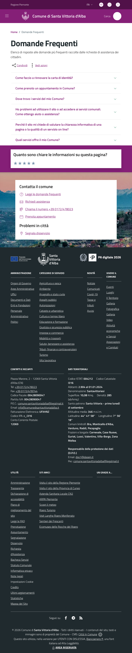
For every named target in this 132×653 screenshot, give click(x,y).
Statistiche (17, 598)
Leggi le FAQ (18, 521)
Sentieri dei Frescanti (51, 521)
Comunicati (93, 289)
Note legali (17, 576)
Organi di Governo (21, 283)
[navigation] (7, 16)
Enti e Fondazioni (20, 305)
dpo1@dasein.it (85, 457)
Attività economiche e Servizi (113, 330)
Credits (15, 587)
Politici (14, 322)
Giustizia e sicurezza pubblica (55, 327)
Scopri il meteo (47, 505)
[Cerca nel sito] (117, 16)
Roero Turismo (47, 510)
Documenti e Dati (20, 300)
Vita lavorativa (47, 360)
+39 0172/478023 (26, 387)
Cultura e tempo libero (52, 316)
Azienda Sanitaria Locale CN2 (56, 494)
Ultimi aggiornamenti (23, 593)
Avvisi (90, 311)
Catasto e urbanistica (51, 311)
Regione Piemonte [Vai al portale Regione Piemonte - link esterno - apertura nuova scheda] (20, 4)
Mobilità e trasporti (50, 338)
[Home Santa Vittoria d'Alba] (52, 16)
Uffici (13, 294)
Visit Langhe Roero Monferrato (56, 516)
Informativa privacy (22, 571)
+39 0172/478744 (26, 391)
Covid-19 (92, 294)
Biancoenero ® (94, 639)
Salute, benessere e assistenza (56, 344)
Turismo (43, 355)
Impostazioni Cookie (22, 582)
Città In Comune (88, 634)
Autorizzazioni (47, 305)
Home (14, 32)
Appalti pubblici (48, 300)
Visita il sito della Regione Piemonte (59, 483)
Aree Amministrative (22, 289)
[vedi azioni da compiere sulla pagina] (38, 65)
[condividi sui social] (19, 65)
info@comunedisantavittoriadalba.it (38, 407)
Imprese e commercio (51, 333)
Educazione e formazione (53, 322)
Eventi (110, 287)
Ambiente (45, 289)
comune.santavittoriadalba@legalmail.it (40, 403)
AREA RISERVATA (63, 647)
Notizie (91, 283)
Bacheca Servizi (20, 560)
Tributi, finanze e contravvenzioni (58, 349)
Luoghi (110, 292)
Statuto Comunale (21, 565)
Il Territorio (112, 298)
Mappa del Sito (19, 604)
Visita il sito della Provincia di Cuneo (59, 488)
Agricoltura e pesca (50, 283)
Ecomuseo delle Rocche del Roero (58, 527)
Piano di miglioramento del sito (21, 510)
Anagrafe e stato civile (52, 294)
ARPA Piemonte (48, 499)
